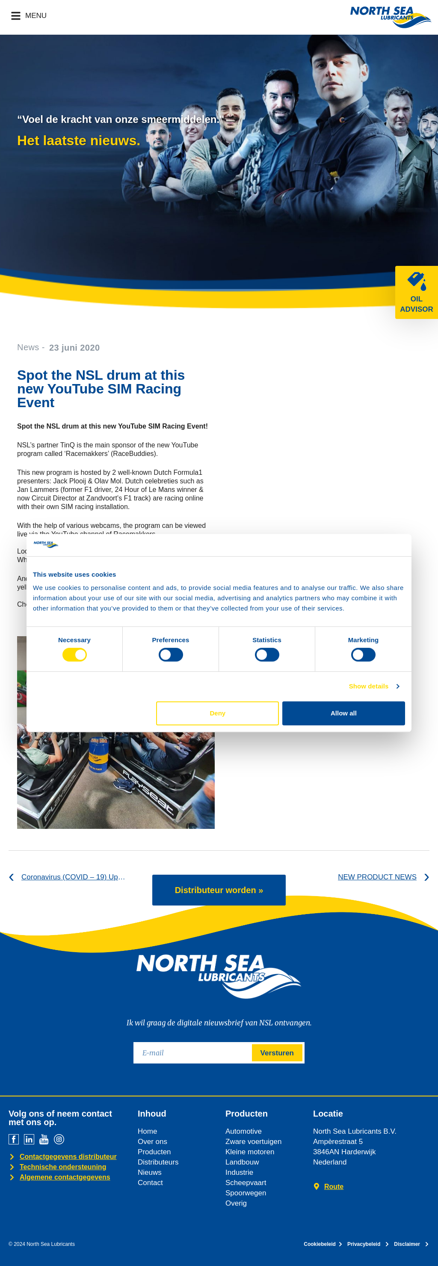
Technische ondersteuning (63, 1167)
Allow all (344, 713)
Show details (369, 686)
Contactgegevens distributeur (68, 1156)
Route (333, 1186)
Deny (218, 713)
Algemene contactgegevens (65, 1177)
